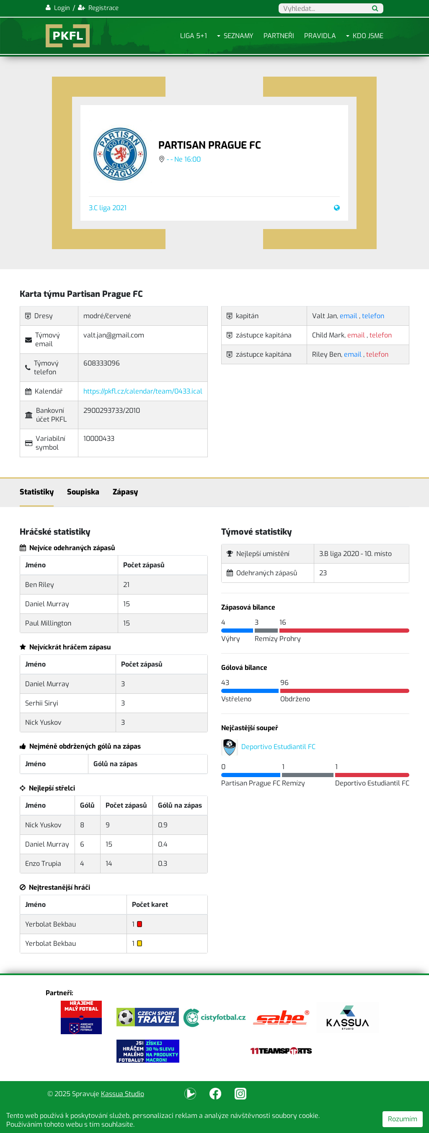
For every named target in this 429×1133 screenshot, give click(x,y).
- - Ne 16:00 (184, 159)
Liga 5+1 (193, 35)
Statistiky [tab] (37, 492)
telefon (373, 316)
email (348, 316)
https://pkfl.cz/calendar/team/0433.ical (142, 391)
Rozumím (402, 1119)
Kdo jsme (368, 35)
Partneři (279, 35)
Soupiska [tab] (83, 492)
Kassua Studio (122, 1093)
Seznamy (238, 35)
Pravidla (320, 35)
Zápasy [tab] (125, 492)
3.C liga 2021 (108, 207)
